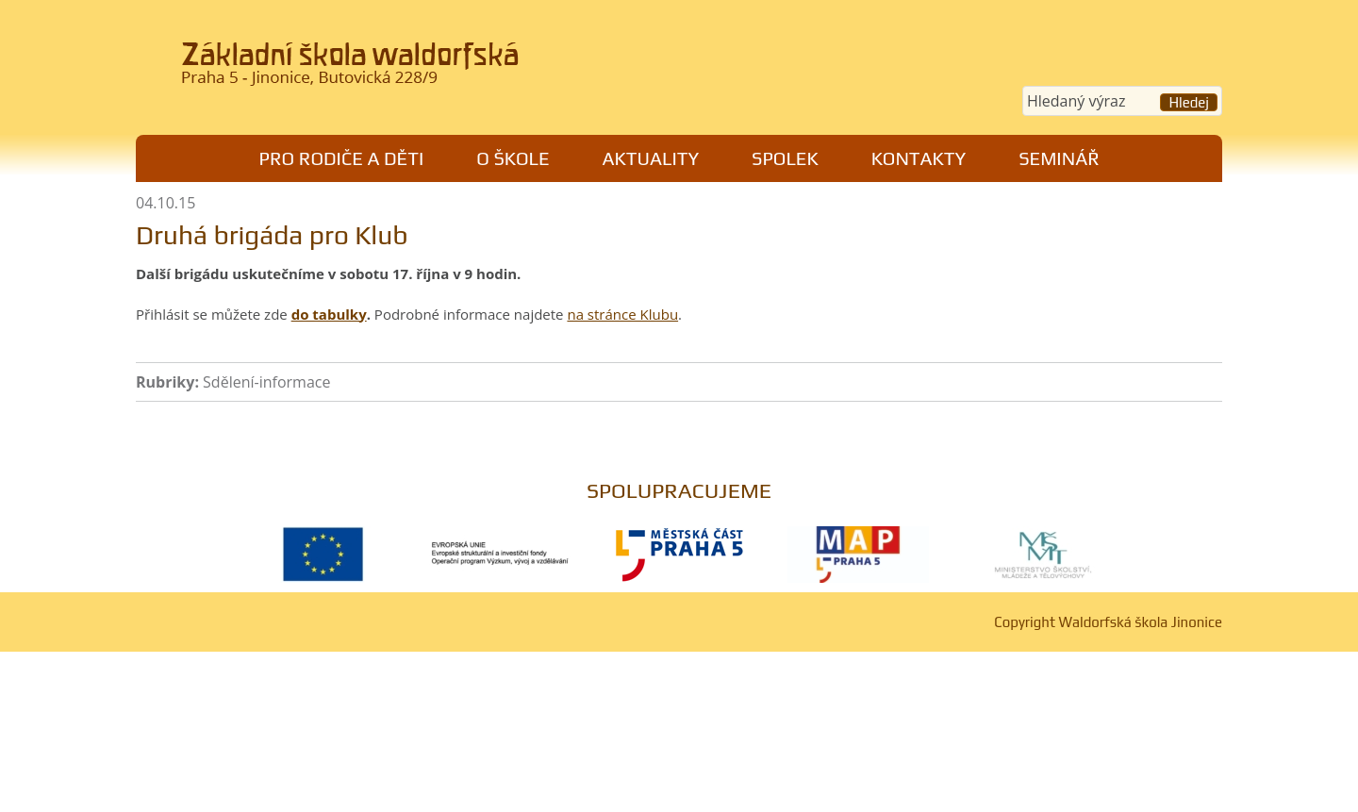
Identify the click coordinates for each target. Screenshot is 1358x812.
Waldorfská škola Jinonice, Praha (396, 70)
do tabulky (329, 314)
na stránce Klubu (622, 314)
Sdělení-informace (266, 382)
